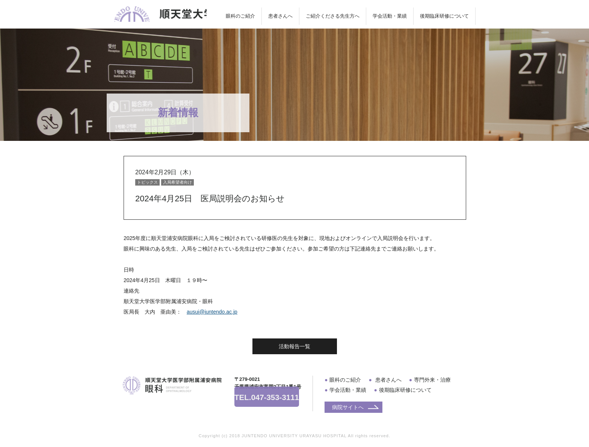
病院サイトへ (348, 407)
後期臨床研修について (444, 16)
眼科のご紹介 (240, 16)
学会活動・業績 (390, 16)
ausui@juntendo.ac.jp (212, 312)
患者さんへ (280, 16)
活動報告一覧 (294, 346)
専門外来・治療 (432, 380)
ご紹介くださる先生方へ (332, 16)
